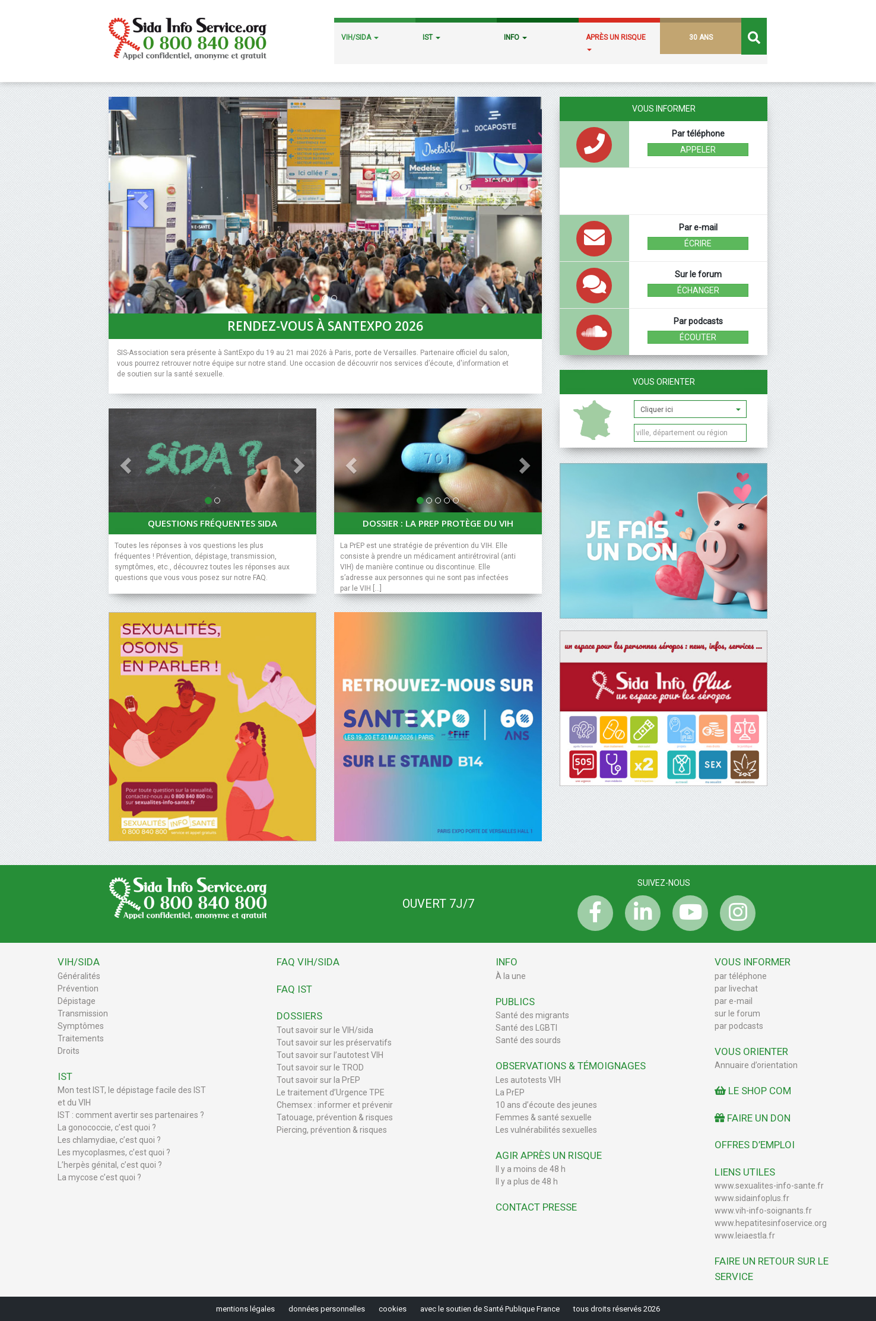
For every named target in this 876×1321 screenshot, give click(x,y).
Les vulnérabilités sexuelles (546, 1130)
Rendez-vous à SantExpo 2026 (325, 326)
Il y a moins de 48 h (531, 1169)
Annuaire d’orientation (756, 1065)
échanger (698, 290)
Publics (515, 1002)
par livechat (736, 988)
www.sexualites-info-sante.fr (769, 1185)
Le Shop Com (753, 1091)
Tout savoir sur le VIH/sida (325, 1030)
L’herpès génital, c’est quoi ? (110, 1165)
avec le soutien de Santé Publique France (490, 1308)
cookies (393, 1308)
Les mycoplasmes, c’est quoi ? (114, 1152)
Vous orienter (664, 382)
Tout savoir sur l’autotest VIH (330, 1055)
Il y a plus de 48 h (527, 1181)
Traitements (81, 1038)
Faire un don (753, 1118)
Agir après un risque (549, 1155)
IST (431, 37)
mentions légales (245, 1308)
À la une (511, 976)
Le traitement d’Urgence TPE (331, 1092)
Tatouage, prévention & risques (335, 1117)
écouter (698, 337)
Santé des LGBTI (526, 1027)
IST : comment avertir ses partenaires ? (131, 1115)
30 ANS (701, 37)
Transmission (83, 1013)
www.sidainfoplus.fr (752, 1198)
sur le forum (737, 1013)
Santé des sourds (528, 1040)
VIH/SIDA (360, 37)
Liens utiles (745, 1172)
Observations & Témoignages (571, 1066)
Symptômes (81, 1026)
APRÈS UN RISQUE (616, 42)
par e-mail (734, 1001)
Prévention (78, 988)
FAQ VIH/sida (308, 962)
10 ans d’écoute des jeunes (546, 1105)
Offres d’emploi (755, 1145)
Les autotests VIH (528, 1080)
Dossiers (299, 1016)
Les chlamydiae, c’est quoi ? (109, 1140)
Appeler (698, 149)
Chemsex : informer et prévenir (335, 1105)
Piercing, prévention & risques (332, 1130)
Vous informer (753, 962)
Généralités (79, 976)
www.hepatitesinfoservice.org (771, 1223)
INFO (515, 37)
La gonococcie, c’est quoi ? (107, 1127)
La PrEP (510, 1092)
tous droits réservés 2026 (616, 1308)
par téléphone (741, 976)
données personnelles (326, 1308)
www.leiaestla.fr (745, 1235)
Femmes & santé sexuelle (544, 1117)
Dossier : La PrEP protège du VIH (438, 523)
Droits (69, 1051)
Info (507, 962)
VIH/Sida (79, 962)
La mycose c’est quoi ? (99, 1177)
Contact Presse (536, 1207)
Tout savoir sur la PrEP (318, 1080)
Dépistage (77, 1001)
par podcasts (739, 1026)
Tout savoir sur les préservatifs (334, 1042)
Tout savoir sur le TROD (320, 1067)
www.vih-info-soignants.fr (763, 1210)
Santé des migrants (532, 1015)
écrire (698, 243)
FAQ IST (294, 989)
